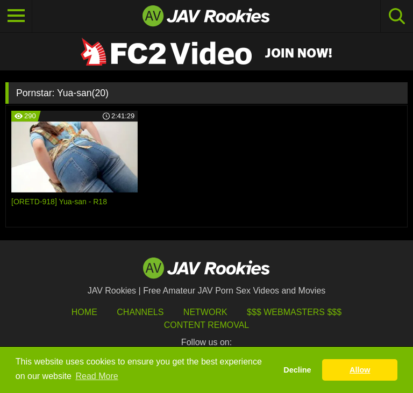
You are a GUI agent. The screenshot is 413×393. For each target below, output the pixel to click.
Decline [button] (297, 370)
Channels (140, 312)
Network (205, 312)
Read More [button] (97, 376)
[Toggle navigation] (16, 16)
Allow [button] (360, 370)
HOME (84, 312)
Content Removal (207, 325)
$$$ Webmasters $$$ (294, 312)
